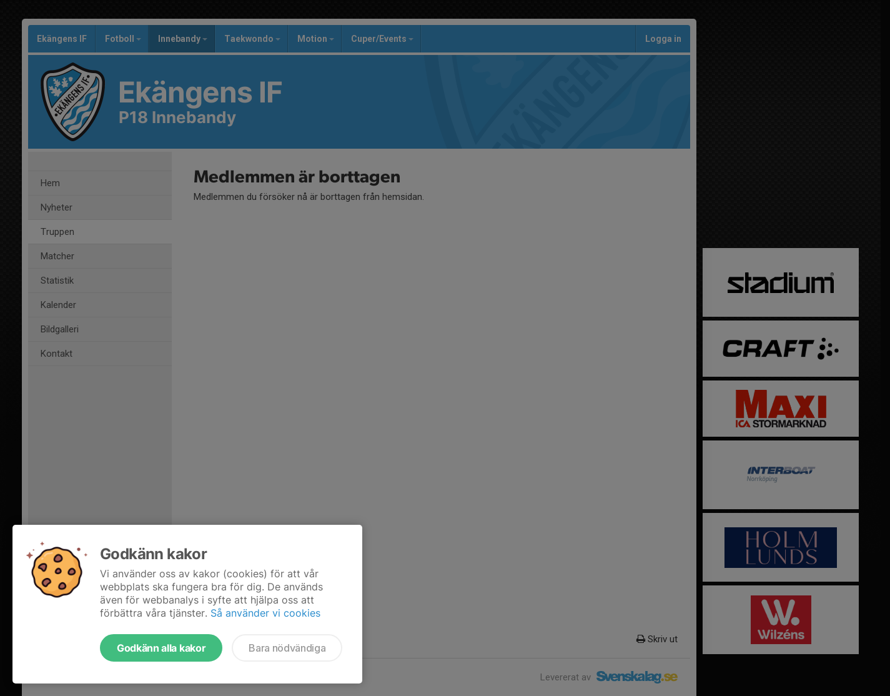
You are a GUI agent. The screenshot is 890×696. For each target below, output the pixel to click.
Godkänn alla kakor (161, 648)
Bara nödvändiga (287, 648)
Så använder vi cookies (265, 613)
